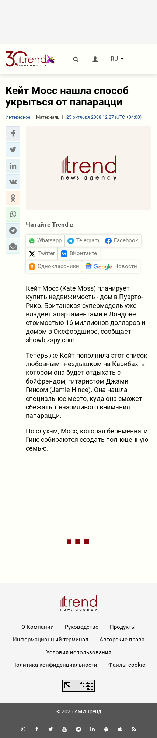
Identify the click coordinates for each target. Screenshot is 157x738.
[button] (13, 133)
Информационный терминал (50, 639)
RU (114, 59)
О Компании (37, 627)
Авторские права (122, 639)
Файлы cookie (126, 665)
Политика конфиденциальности (54, 665)
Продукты (123, 627)
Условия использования (78, 652)
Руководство (82, 627)
